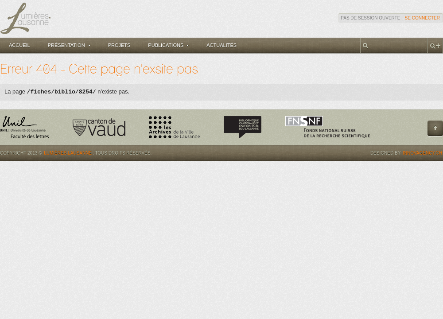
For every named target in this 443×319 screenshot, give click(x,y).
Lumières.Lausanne (68, 153)
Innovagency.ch (422, 153)
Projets (119, 45)
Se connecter (422, 18)
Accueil (19, 45)
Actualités (221, 45)
